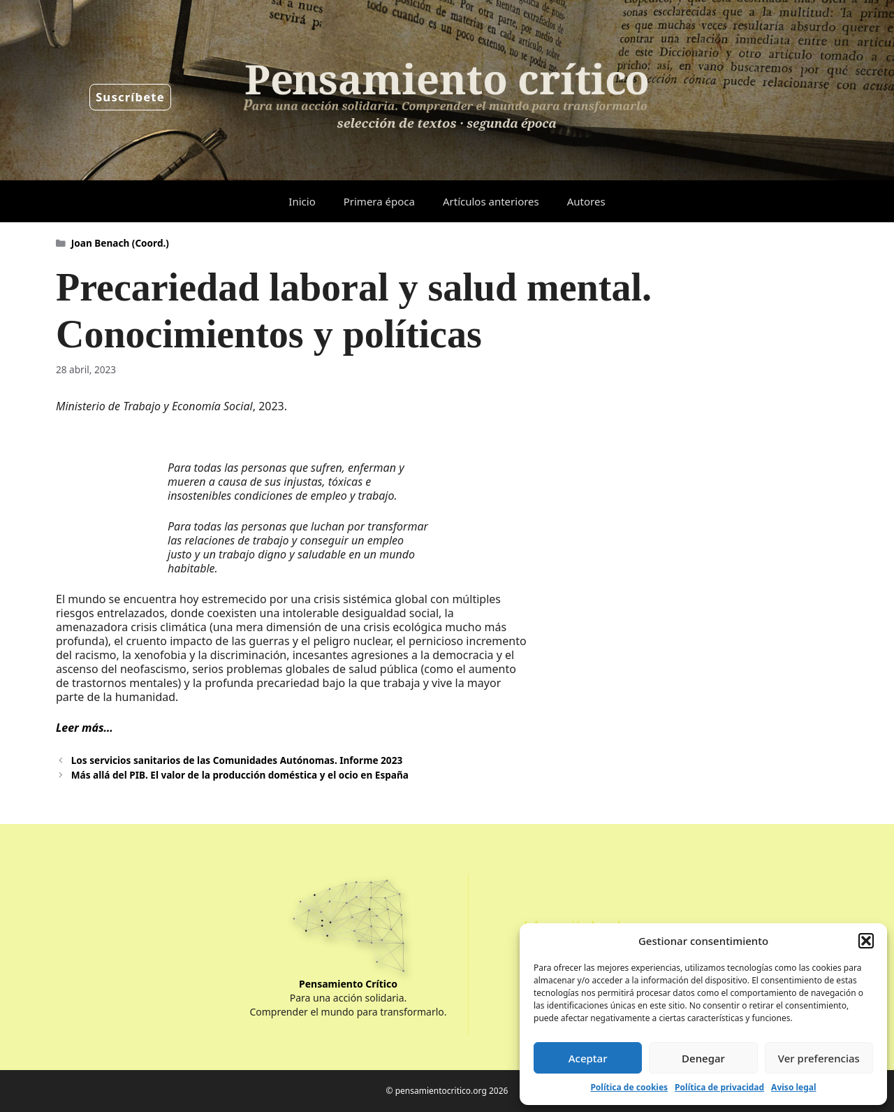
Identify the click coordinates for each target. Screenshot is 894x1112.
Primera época (379, 201)
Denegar (703, 1058)
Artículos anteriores (491, 201)
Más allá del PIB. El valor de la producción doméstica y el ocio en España (240, 774)
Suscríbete (130, 97)
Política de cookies (629, 1087)
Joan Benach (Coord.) (120, 243)
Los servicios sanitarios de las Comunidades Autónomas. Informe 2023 (236, 760)
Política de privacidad (719, 1087)
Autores (586, 201)
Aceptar (588, 1058)
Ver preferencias (819, 1058)
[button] (866, 941)
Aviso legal (793, 1087)
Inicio (301, 201)
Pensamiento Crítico (348, 983)
